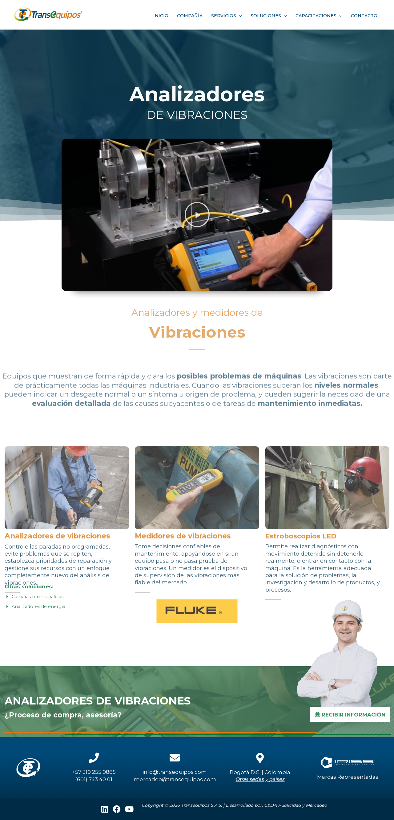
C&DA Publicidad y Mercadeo (295, 805)
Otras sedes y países (259, 779)
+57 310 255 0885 (94, 772)
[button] (197, 214)
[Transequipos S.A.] (52, 13)
